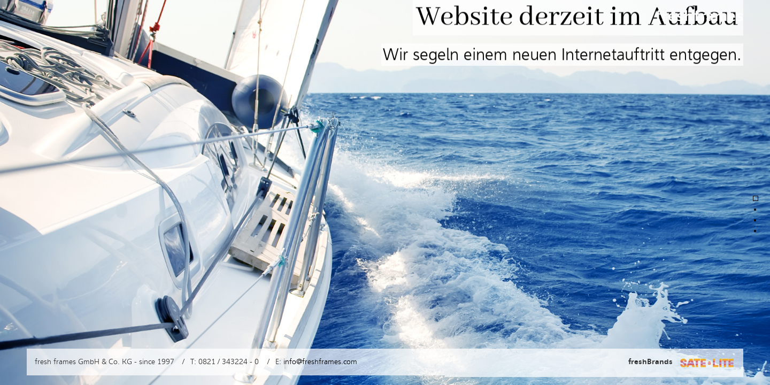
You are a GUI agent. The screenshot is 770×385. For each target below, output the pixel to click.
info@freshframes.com (320, 361)
